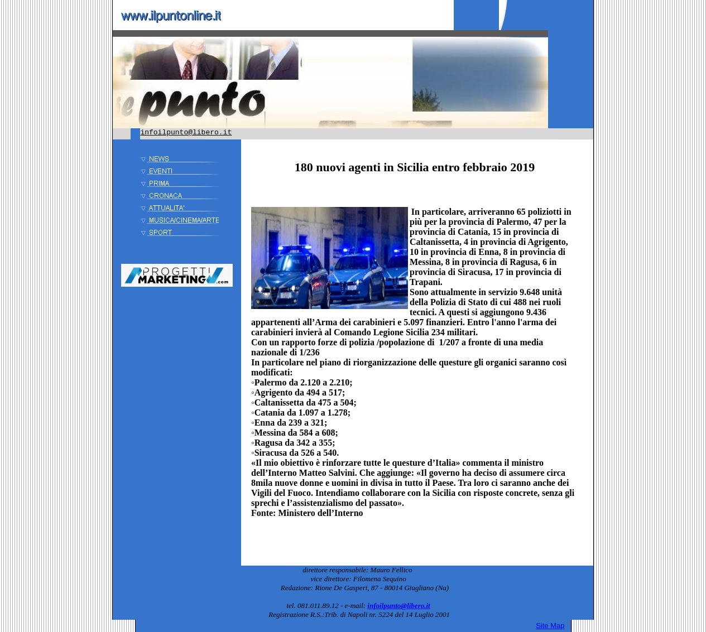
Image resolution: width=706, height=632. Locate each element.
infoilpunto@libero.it (186, 132)
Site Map (550, 625)
